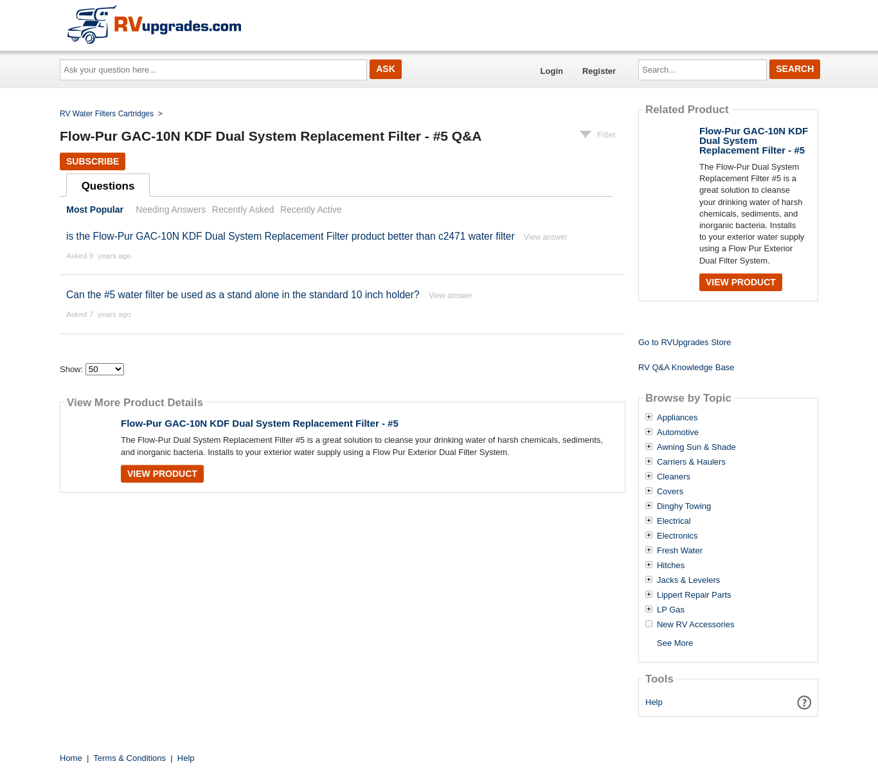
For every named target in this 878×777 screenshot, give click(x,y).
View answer (546, 237)
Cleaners (673, 476)
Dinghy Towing (684, 506)
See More (675, 643)
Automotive (678, 432)
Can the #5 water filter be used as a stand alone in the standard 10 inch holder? (243, 294)
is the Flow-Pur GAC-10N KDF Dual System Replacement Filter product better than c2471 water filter (290, 236)
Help (654, 702)
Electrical (674, 521)
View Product (162, 474)
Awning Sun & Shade (696, 447)
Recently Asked (243, 209)
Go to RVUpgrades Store (684, 342)
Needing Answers (171, 209)
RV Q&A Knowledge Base (686, 367)
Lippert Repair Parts (694, 595)
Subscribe (92, 161)
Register (599, 71)
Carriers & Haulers (691, 462)
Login (552, 71)
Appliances (677, 417)
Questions (108, 186)
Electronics (677, 535)
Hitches (671, 565)
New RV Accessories (695, 624)
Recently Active (311, 209)
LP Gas (671, 609)
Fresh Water (680, 550)
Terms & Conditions (129, 758)
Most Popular (94, 209)
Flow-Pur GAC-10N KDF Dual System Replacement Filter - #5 (260, 423)
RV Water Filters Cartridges (107, 113)
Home (71, 758)
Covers (670, 491)
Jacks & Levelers (688, 580)
